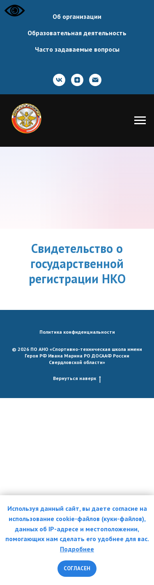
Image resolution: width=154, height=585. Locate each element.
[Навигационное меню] (140, 120)
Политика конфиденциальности (77, 332)
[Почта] (95, 80)
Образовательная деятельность (77, 33)
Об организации (77, 16)
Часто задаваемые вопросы (77, 49)
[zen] (77, 80)
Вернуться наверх (77, 378)
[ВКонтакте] (59, 80)
